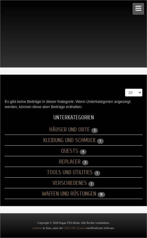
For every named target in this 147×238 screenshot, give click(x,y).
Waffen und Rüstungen (69, 193)
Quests (69, 151)
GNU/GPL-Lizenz (74, 228)
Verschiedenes (70, 183)
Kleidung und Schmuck (69, 140)
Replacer (70, 161)
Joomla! (37, 228)
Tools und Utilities (70, 172)
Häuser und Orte (69, 129)
